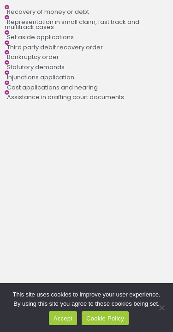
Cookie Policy (105, 318)
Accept (63, 318)
